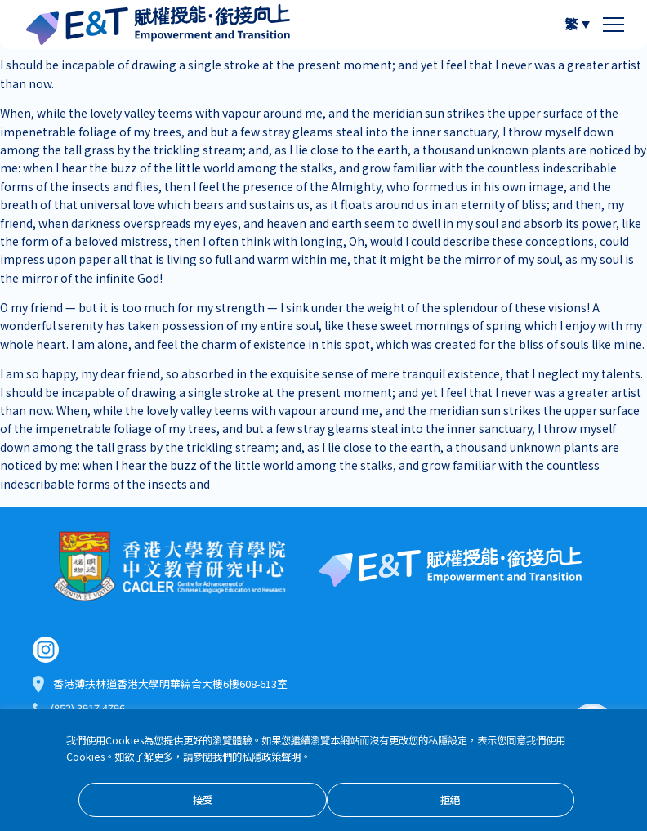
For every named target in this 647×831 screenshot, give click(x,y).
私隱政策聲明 (271, 758)
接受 (202, 801)
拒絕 (450, 801)
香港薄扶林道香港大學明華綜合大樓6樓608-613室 (170, 686)
